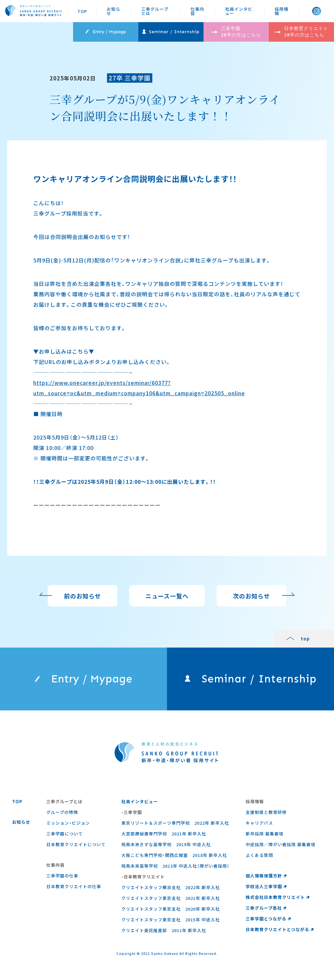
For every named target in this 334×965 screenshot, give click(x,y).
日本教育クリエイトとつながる (280, 929)
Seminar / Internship (171, 32)
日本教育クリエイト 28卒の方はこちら (301, 32)
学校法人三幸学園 (266, 886)
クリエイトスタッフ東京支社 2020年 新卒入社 (170, 909)
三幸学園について (64, 834)
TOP (82, 11)
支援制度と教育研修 (266, 812)
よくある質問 (259, 855)
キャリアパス (259, 823)
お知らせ (113, 11)
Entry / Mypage (105, 32)
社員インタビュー (238, 11)
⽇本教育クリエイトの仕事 (73, 886)
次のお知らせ (251, 598)
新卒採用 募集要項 (264, 834)
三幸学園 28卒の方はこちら (236, 32)
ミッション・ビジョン (68, 823)
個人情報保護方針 (266, 876)
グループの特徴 (62, 812)
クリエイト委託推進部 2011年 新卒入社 (163, 930)
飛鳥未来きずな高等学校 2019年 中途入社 (166, 844)
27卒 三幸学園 (130, 77)
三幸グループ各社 (266, 908)
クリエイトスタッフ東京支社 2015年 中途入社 (170, 919)
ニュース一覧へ (167, 598)
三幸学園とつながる (268, 919)
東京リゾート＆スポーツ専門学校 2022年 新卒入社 (175, 823)
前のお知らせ (82, 598)
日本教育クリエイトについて (76, 844)
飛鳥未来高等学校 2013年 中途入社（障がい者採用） (175, 866)
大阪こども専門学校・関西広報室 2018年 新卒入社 (174, 855)
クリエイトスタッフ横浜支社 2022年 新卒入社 (170, 887)
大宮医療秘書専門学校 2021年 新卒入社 (163, 834)
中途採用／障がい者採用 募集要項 (280, 844)
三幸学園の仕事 (62, 876)
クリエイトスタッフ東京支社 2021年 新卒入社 (170, 898)
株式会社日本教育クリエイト (278, 897)
